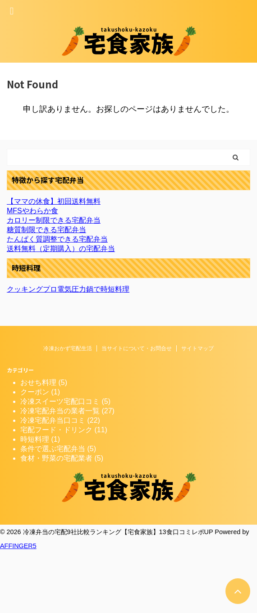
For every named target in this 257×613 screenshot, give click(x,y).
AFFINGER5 (18, 545)
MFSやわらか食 (32, 211)
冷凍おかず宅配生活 (67, 348)
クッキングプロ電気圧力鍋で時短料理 (68, 289)
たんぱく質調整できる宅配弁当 (57, 239)
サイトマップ (197, 348)
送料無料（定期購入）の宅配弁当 (61, 248)
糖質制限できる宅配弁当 (46, 229)
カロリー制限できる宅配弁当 (54, 220)
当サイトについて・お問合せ (136, 348)
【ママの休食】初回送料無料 (54, 201)
